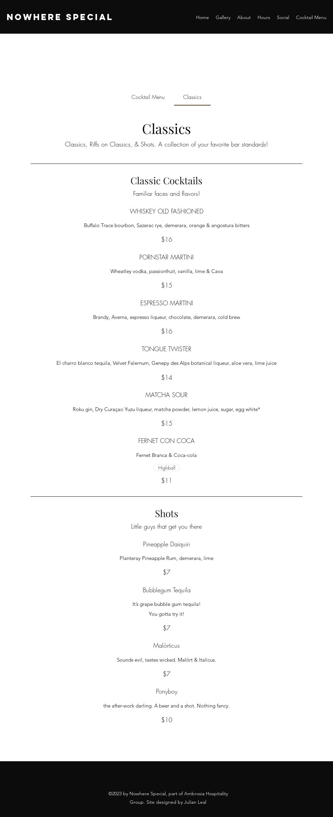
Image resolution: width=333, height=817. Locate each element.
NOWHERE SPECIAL (60, 17)
